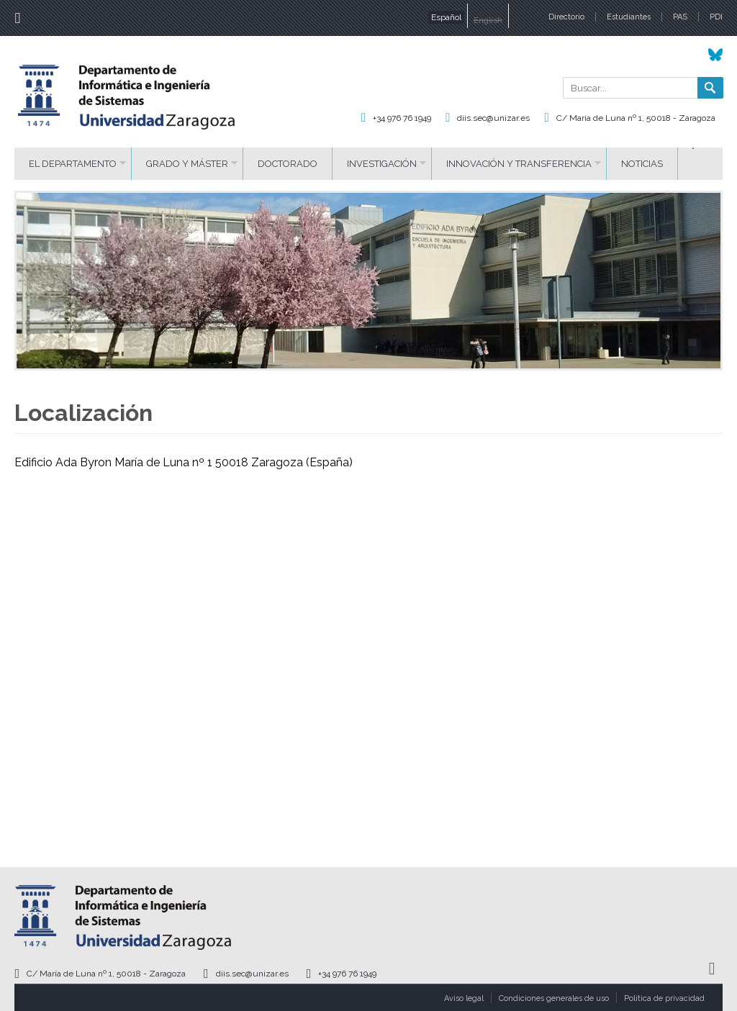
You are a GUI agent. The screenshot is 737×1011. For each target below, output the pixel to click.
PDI (716, 17)
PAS (680, 17)
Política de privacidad (664, 998)
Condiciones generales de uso (554, 998)
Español (446, 17)
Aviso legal (464, 998)
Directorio (566, 17)
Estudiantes (629, 17)
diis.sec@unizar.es (493, 118)
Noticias (642, 163)
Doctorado (287, 163)
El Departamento (73, 163)
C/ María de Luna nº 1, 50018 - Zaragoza (635, 118)
